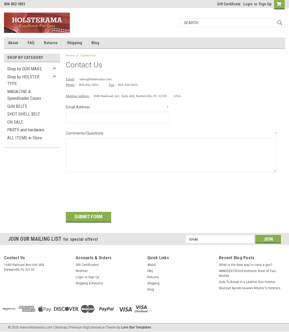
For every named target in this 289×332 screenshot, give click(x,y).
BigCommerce (94, 327)
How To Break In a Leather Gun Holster (247, 281)
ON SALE (15, 122)
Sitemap (61, 327)
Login (248, 4)
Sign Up (265, 4)
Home (70, 55)
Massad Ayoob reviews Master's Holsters (249, 287)
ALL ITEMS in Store (24, 137)
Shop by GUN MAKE (24, 68)
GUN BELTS (17, 106)
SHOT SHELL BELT (23, 114)
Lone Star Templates (136, 327)
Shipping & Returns (89, 282)
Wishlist (82, 270)
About (13, 42)
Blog (95, 42)
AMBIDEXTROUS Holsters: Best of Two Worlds (247, 272)
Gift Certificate (229, 4)
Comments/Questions (171, 133)
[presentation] (106, 190)
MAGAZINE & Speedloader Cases (24, 95)
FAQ (31, 42)
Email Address (117, 107)
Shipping (74, 42)
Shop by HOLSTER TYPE (23, 80)
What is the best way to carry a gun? (245, 264)
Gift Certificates (87, 264)
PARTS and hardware (25, 129)
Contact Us (88, 55)
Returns (50, 42)
